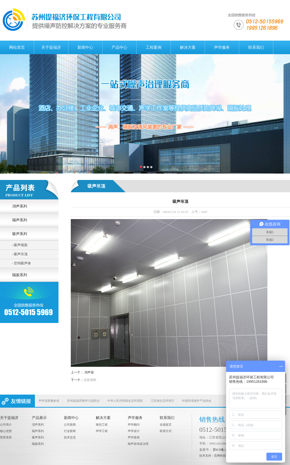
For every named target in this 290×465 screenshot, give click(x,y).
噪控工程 (102, 424)
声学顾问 (134, 424)
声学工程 (102, 431)
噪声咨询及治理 (138, 444)
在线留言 (166, 424)
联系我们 (256, 47)
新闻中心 (85, 47)
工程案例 (153, 47)
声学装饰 (134, 437)
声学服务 (222, 47)
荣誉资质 (6, 437)
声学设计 (134, 431)
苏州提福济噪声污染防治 (83, 400)
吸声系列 (38, 437)
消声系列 (38, 424)
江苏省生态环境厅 (162, 400)
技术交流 (70, 437)
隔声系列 (38, 431)
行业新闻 (70, 431)
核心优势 (6, 431)
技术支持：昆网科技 (212, 455)
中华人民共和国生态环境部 (125, 400)
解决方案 (188, 47)
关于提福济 (51, 47)
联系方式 (166, 431)
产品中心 (119, 47)
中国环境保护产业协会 (196, 400)
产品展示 (39, 418)
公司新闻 (70, 424)
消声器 (89, 372)
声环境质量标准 (49, 400)
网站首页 (17, 47)
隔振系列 (38, 444)
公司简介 (6, 424)
